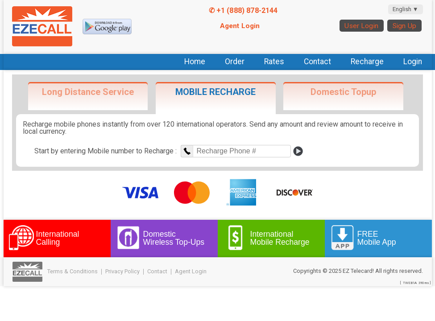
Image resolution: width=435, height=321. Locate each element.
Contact (317, 61)
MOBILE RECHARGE (215, 91)
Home (194, 61)
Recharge (367, 61)
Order (234, 61)
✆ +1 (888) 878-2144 (243, 10)
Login (412, 61)
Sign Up (404, 26)
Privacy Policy (122, 271)
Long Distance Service (88, 91)
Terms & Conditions (72, 271)
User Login (361, 26)
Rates (274, 61)
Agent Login (240, 26)
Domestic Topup (343, 91)
